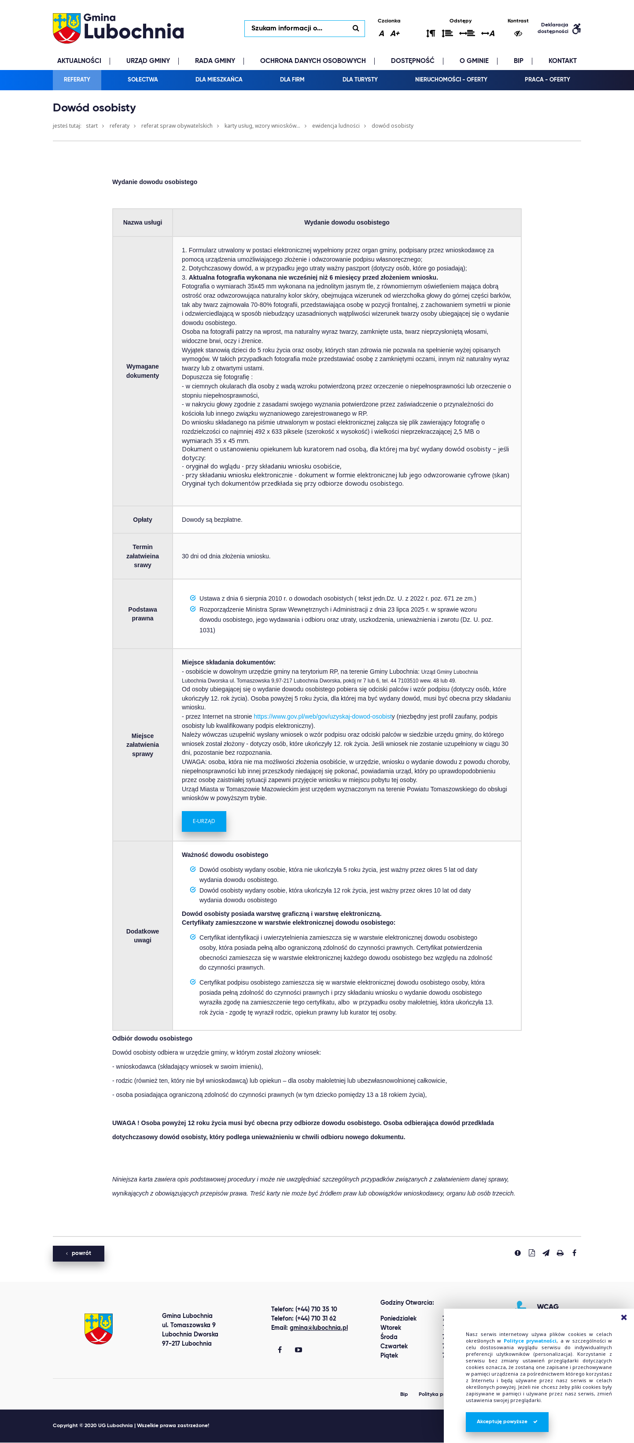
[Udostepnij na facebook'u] (574, 1253)
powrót (78, 1254)
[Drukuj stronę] (560, 1253)
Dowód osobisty (392, 126)
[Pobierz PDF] (532, 1253)
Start (92, 126)
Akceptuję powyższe (507, 1422)
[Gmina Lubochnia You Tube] (298, 1351)
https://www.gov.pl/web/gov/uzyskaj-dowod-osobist (323, 716)
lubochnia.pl (119, 28)
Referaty (119, 126)
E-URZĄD (204, 821)
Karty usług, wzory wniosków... (262, 126)
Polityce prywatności (530, 1340)
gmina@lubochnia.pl (319, 1328)
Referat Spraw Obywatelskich (177, 126)
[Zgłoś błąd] (518, 1253)
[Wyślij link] (546, 1253)
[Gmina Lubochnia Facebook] (279, 1351)
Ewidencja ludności (336, 126)
